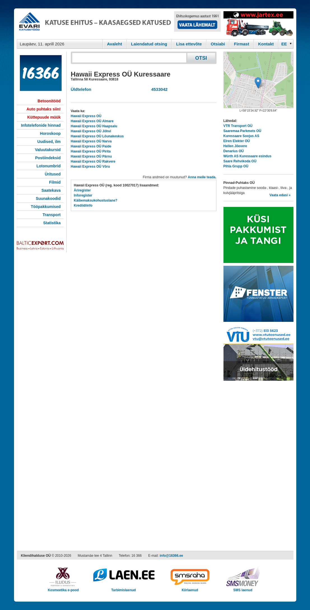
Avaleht (114, 43)
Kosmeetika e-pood (63, 588)
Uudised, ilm (48, 141)
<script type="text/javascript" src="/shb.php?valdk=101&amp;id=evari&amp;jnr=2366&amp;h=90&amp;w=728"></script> (119, 23)
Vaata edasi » (279, 195)
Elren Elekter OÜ (236, 141)
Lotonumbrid (48, 166)
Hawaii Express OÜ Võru (90, 166)
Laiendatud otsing (149, 43)
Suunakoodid (48, 198)
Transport (52, 214)
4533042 (158, 89)
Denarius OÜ (233, 151)
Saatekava (51, 190)
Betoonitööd (49, 101)
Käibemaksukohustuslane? (95, 200)
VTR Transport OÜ (238, 126)
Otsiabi (218, 43)
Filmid (54, 182)
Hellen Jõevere (235, 146)
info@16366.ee (171, 556)
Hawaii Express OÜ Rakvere (93, 161)
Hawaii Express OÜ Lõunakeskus (97, 136)
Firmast (241, 43)
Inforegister (83, 195)
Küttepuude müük (44, 117)
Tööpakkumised (46, 206)
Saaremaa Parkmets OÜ (242, 131)
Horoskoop (50, 133)
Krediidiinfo (83, 205)
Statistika (51, 223)
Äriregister (82, 190)
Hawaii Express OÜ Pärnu (91, 156)
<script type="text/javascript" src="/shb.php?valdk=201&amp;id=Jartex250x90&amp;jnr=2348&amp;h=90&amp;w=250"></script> (258, 23)
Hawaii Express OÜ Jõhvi (91, 131)
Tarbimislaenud (124, 588)
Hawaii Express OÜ (86, 116)
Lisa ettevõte (189, 43)
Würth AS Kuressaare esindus (247, 156)
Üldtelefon (81, 89)
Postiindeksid (47, 158)
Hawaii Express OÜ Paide (91, 146)
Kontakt (266, 43)
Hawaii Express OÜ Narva (91, 141)
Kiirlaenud (190, 588)
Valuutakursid (48, 149)
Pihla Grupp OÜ (235, 166)
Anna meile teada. (202, 177)
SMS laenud (242, 588)
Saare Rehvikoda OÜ (240, 161)
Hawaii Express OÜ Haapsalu (94, 126)
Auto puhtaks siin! (43, 109)
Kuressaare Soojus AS (241, 136)
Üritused (53, 174)
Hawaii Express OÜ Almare (92, 121)
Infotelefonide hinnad (41, 125)
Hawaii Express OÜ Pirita (91, 151)
